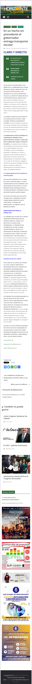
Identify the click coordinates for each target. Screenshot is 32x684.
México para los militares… (20, 384)
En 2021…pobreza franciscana (15, 445)
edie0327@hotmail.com (10, 348)
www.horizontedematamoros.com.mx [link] (12, 503)
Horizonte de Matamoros (21, 48)
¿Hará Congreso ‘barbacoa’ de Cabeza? (15, 417)
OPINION (14, 26)
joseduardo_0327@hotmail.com (12, 344)
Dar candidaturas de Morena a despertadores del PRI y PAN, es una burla (15, 377)
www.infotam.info (8, 340)
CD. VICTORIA (7, 26)
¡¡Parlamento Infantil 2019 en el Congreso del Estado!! (16, 477)
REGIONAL (20, 26)
